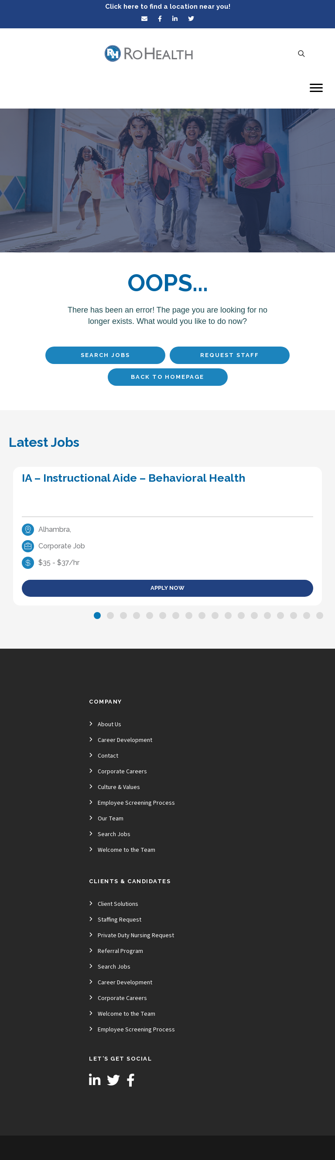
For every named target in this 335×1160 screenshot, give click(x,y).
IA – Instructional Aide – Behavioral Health (133, 477)
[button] (97, 615)
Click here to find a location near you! (167, 6)
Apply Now (167, 588)
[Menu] (316, 88)
